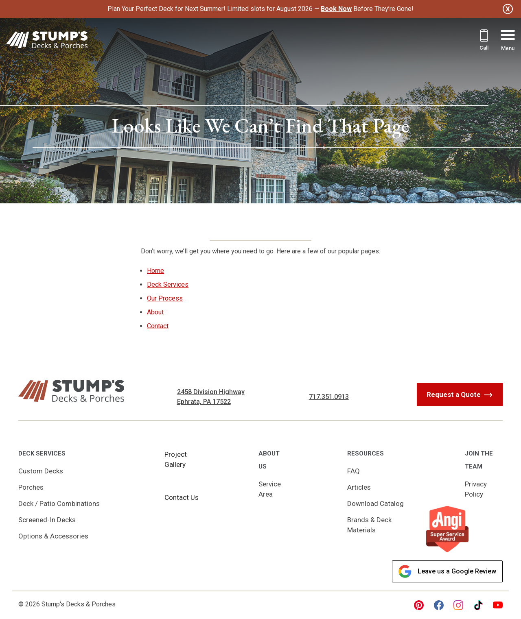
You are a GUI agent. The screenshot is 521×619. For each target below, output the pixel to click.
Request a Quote (454, 394)
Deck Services (167, 284)
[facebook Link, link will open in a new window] (439, 605)
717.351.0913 (329, 397)
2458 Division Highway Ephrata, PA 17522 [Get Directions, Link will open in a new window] (211, 396)
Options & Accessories (53, 536)
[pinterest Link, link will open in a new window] (419, 605)
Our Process (165, 298)
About (155, 312)
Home (155, 271)
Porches (31, 487)
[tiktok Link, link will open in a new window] (478, 605)
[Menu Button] (508, 41)
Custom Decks (40, 471)
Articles (359, 487)
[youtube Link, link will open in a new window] (498, 605)
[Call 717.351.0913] (484, 41)
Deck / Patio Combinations (59, 503)
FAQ (353, 471)
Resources (365, 453)
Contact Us (181, 497)
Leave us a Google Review (447, 571)
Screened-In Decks (47, 520)
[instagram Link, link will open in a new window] (458, 605)
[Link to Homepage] (47, 41)
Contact (158, 326)
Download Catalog (375, 503)
